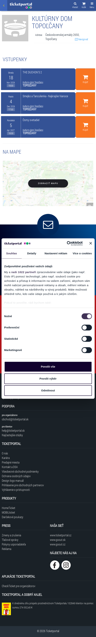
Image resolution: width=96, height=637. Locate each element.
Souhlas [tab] (11, 253)
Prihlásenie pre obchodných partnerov (23, 485)
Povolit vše (48, 366)
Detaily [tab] (31, 253)
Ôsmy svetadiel (31, 120)
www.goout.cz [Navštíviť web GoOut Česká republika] (57, 544)
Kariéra (6, 458)
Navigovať (81, 39)
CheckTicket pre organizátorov (18, 586)
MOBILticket (8, 512)
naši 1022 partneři (23, 272)
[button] (84, 6)
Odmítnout (48, 390)
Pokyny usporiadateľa (14, 544)
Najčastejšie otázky (12, 435)
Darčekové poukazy (12, 517)
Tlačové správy (10, 540)
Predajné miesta (10, 462)
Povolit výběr (47, 378)
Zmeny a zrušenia (11, 535)
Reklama (6, 549)
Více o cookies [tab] (82, 253)
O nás (5, 453)
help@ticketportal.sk (13, 430)
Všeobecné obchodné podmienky (20, 471)
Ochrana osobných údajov (16, 476)
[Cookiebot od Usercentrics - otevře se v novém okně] (67, 243)
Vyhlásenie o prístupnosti (16, 490)
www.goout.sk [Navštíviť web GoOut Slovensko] (58, 540)
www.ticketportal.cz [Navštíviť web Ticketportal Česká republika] (60, 535)
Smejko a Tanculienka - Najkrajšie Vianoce (45, 96)
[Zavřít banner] (90, 243)
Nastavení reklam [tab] (55, 253)
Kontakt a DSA (10, 467)
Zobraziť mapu (48, 183)
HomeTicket (8, 508)
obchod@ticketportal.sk (15, 419)
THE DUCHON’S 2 (32, 72)
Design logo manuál (13, 480)
